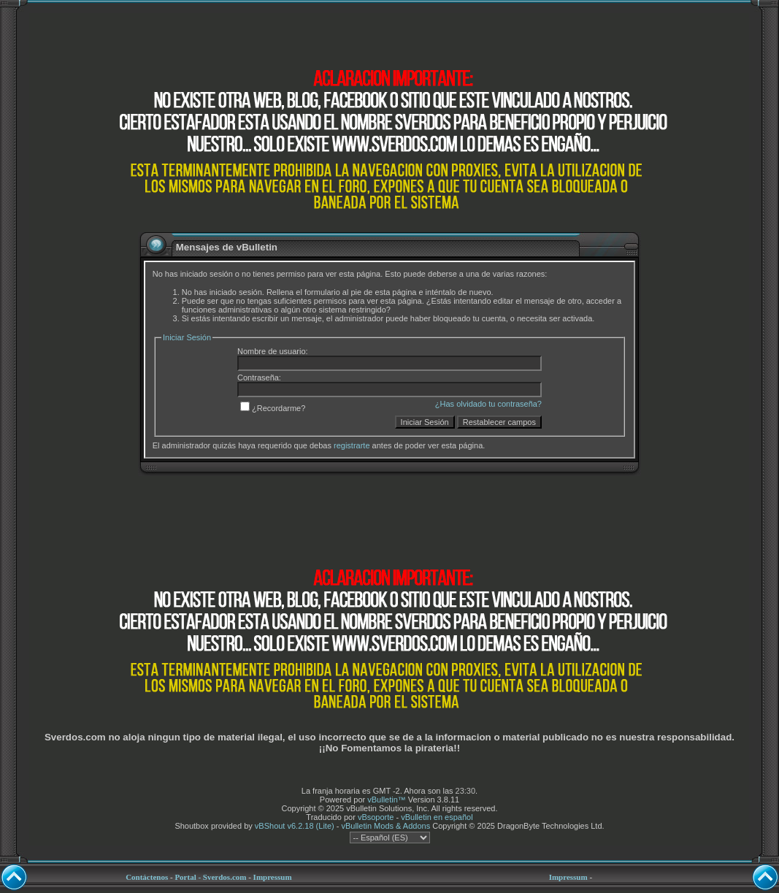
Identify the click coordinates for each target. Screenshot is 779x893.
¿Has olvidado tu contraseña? (488, 403)
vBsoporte (376, 817)
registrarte (352, 445)
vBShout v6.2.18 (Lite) (294, 825)
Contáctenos (147, 877)
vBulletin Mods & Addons (385, 825)
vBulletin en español (436, 817)
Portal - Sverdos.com (210, 877)
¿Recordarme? (272, 408)
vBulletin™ (386, 799)
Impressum (272, 877)
